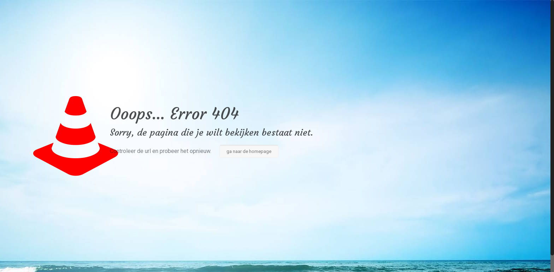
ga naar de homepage (248, 151)
